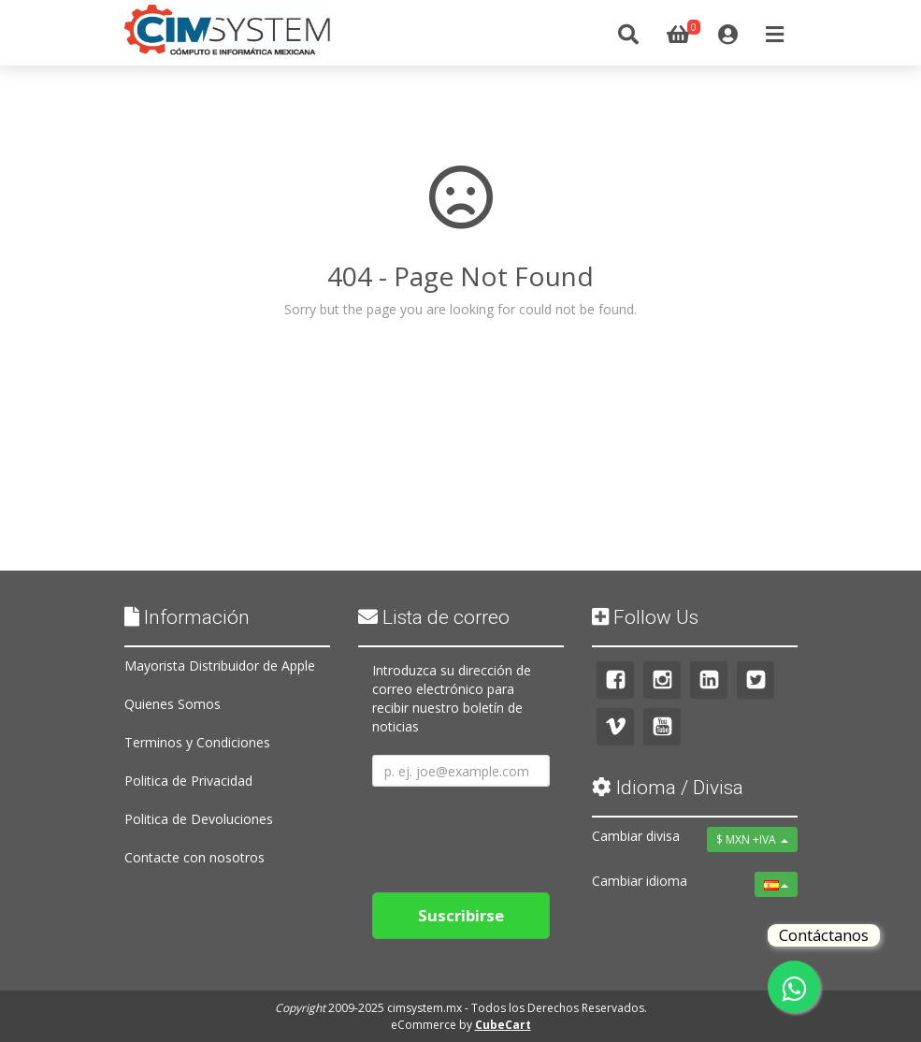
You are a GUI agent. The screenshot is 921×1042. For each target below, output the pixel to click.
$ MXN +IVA (752, 839)
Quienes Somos (172, 704)
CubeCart (503, 1025)
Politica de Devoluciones (198, 819)
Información (187, 617)
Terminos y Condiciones (197, 742)
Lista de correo (434, 617)
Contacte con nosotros (194, 857)
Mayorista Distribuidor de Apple (219, 665)
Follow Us (645, 617)
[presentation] (514, 832)
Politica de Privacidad (188, 780)
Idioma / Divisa (667, 787)
